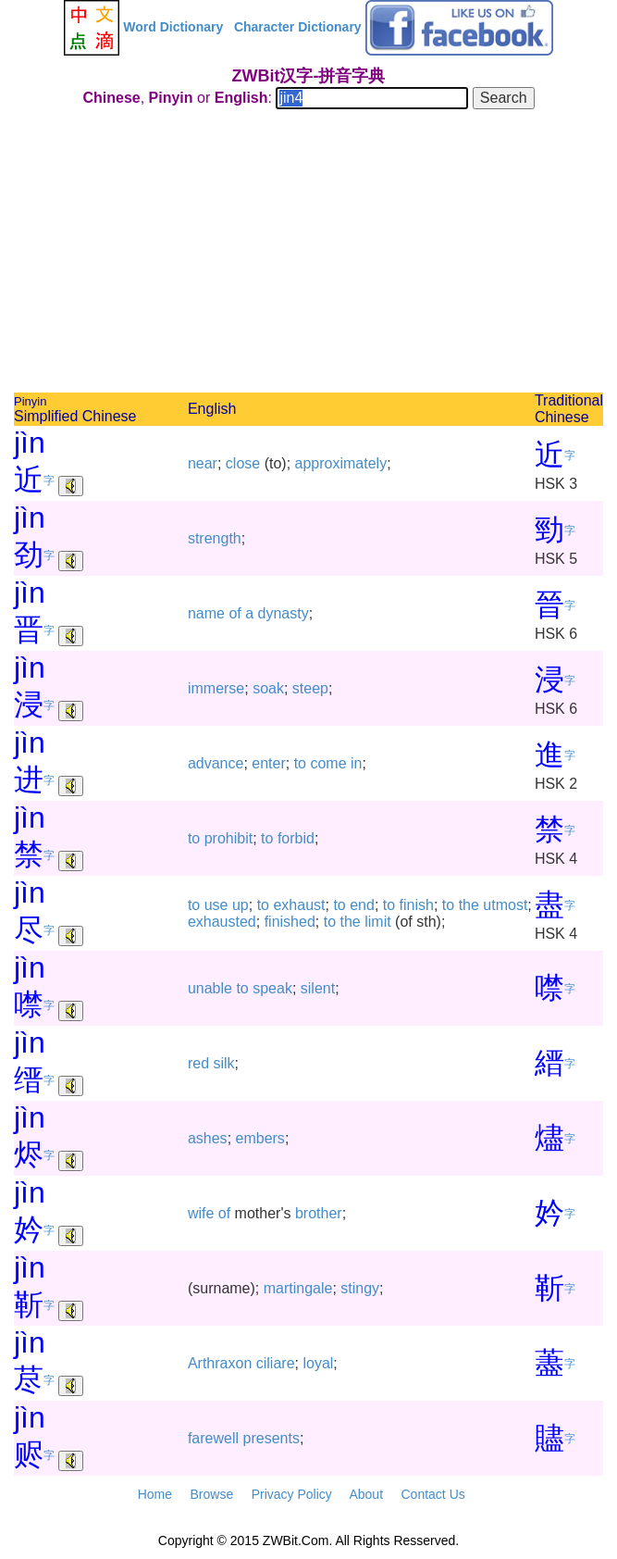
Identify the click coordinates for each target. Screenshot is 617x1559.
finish (417, 905)
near (202, 463)
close (243, 463)
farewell (213, 1438)
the (469, 905)
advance (216, 763)
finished (290, 921)
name (206, 613)
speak (272, 988)
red (198, 1063)
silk (224, 1063)
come (328, 763)
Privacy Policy (292, 1494)
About (366, 1494)
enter (268, 763)
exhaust (299, 905)
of (234, 613)
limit (377, 921)
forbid (296, 838)
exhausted (222, 921)
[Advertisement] (308, 253)
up (240, 905)
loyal (317, 1363)
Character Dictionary (298, 26)
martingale (298, 1288)
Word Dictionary (173, 26)
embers (260, 1138)
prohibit (228, 838)
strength (214, 538)
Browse (211, 1494)
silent (318, 988)
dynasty (283, 613)
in (356, 763)
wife (201, 1213)
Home (155, 1494)
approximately (341, 463)
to (300, 763)
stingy (359, 1288)
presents (271, 1438)
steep (310, 688)
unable (210, 988)
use (216, 905)
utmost (505, 905)
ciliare (275, 1363)
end (362, 905)
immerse (216, 688)
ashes (208, 1138)
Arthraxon (220, 1363)
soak (268, 688)
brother (318, 1213)
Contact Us (433, 1494)
